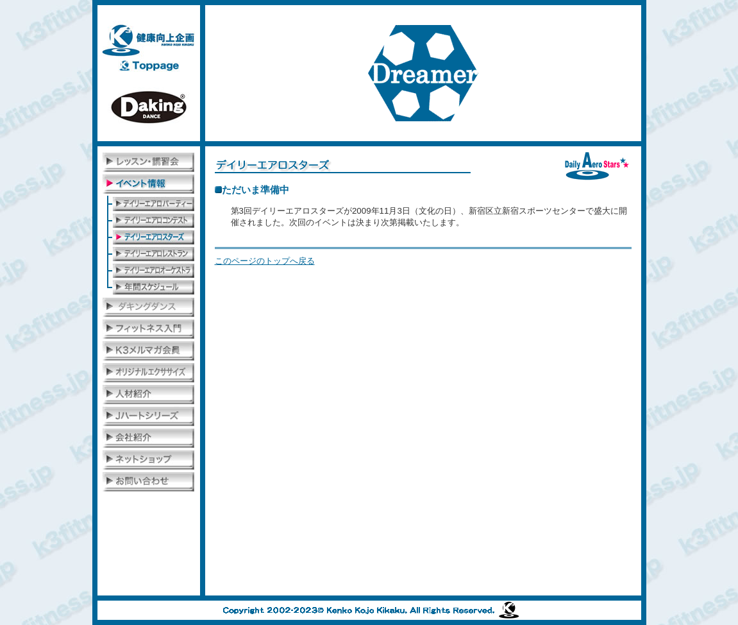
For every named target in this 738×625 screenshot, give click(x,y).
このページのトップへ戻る (265, 261)
